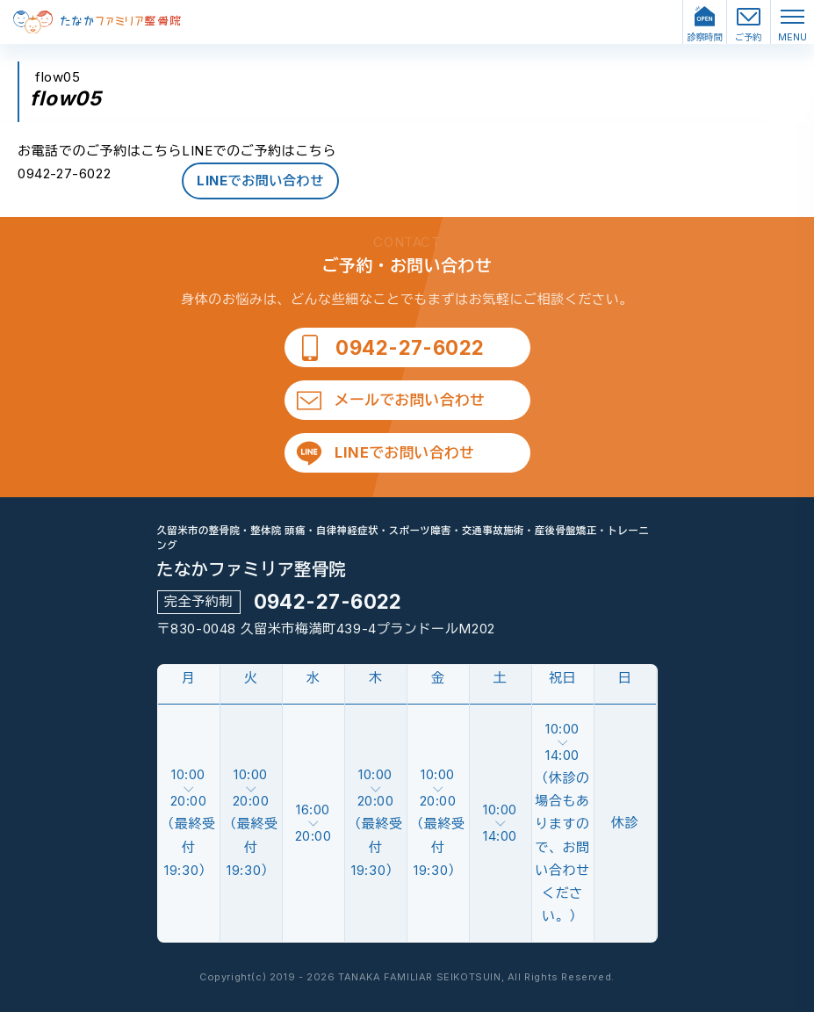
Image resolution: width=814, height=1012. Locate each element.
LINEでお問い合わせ (260, 180)
